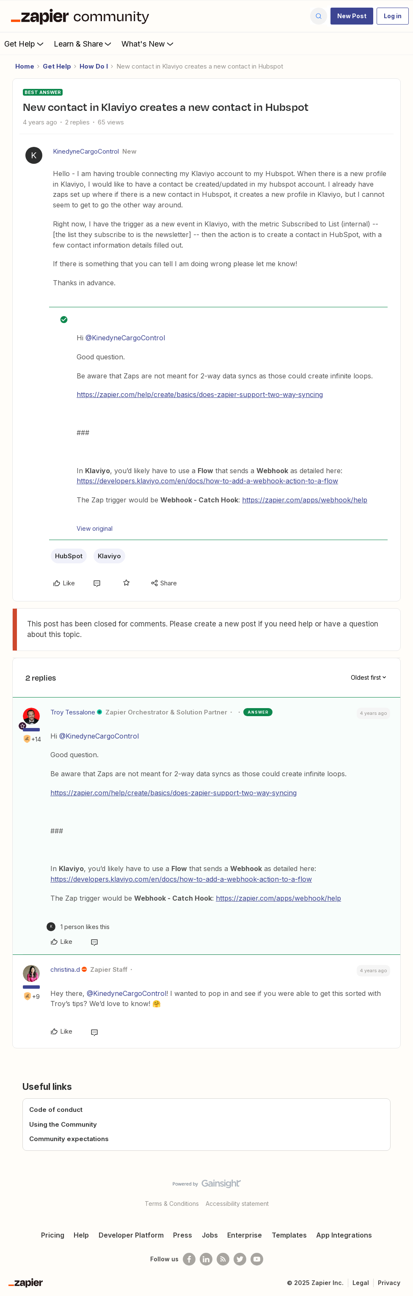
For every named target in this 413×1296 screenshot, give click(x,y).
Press (182, 1235)
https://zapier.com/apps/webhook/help (304, 500)
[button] (351, 16)
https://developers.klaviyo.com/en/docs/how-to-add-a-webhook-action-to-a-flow (207, 481)
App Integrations (344, 1235)
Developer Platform (131, 1235)
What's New (148, 44)
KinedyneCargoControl (86, 151)
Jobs (210, 1235)
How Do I (94, 66)
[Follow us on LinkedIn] (206, 1259)
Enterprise (244, 1235)
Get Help (24, 44)
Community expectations (69, 1139)
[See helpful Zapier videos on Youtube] (257, 1259)
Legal (360, 1282)
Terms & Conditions (172, 1203)
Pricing (52, 1235)
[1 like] (78, 926)
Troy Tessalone (72, 712)
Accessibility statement (237, 1203)
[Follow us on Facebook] (189, 1259)
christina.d (65, 969)
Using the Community (63, 1124)
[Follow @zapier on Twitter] (240, 1259)
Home (24, 66)
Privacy (389, 1282)
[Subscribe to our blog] (223, 1259)
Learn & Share (83, 44)
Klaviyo (109, 556)
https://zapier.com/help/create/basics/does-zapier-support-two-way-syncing (200, 394)
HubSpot (69, 556)
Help (81, 1235)
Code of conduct (56, 1110)
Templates (289, 1235)
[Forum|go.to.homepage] (82, 16)
